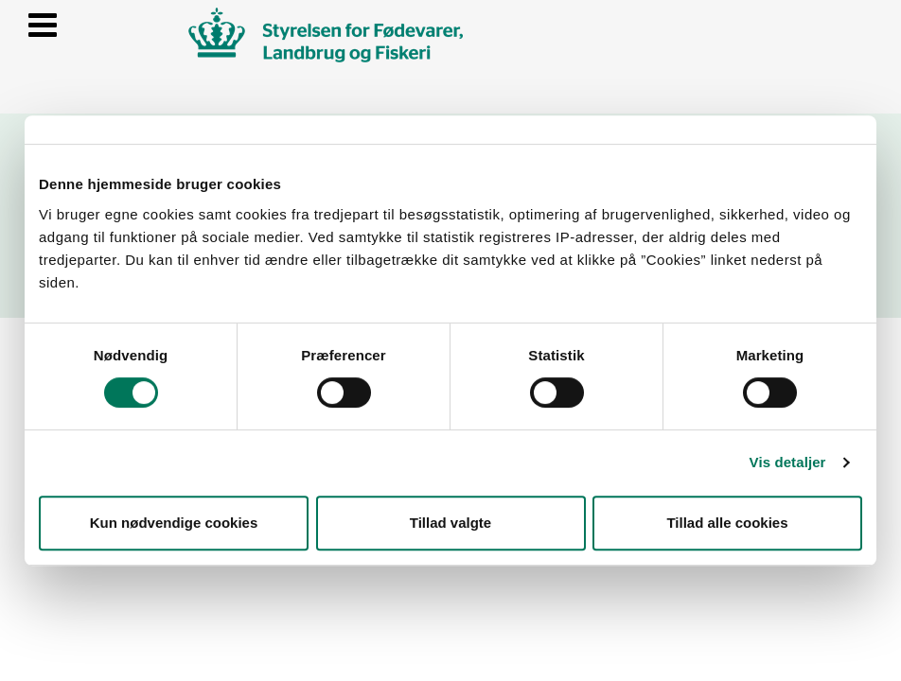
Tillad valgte (450, 523)
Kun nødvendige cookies (174, 523)
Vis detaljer (788, 462)
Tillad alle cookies (726, 523)
